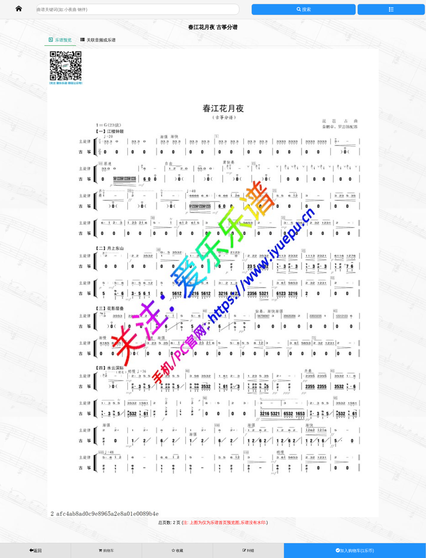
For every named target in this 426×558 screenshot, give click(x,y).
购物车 (106, 550)
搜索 (304, 9)
